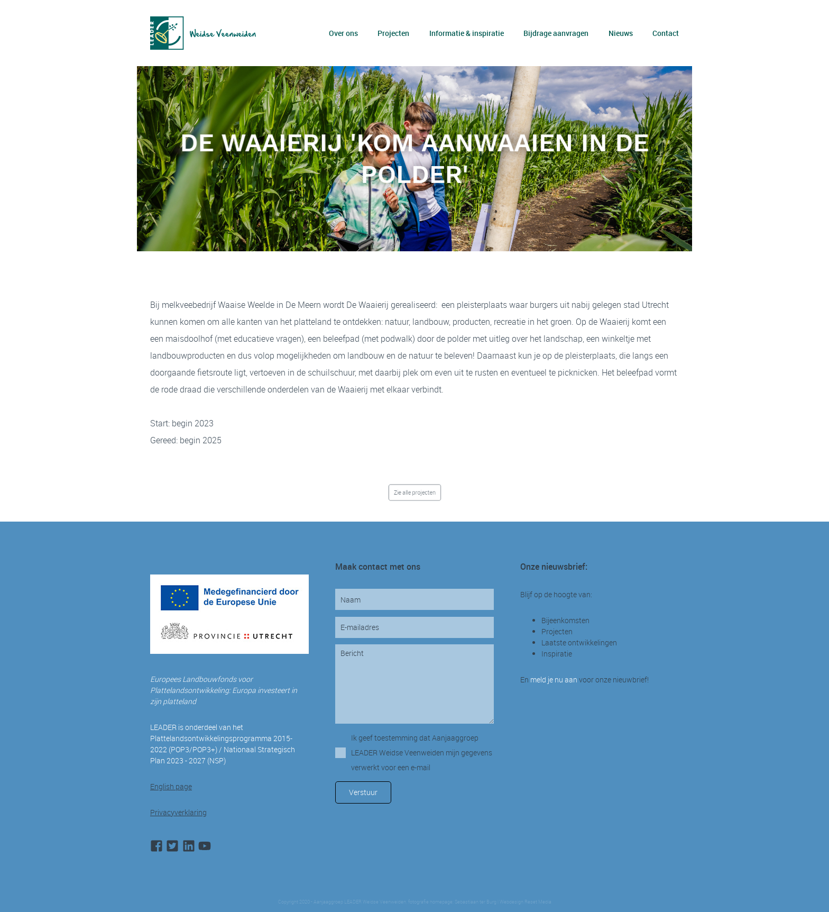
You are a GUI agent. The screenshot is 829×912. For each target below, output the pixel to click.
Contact (665, 33)
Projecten (393, 33)
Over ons (343, 33)
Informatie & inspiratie (466, 33)
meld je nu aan (553, 679)
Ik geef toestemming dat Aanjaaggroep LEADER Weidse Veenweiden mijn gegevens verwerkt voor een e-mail (421, 752)
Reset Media (537, 902)
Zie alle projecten (415, 492)
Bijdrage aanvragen (555, 33)
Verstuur (363, 792)
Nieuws (621, 33)
